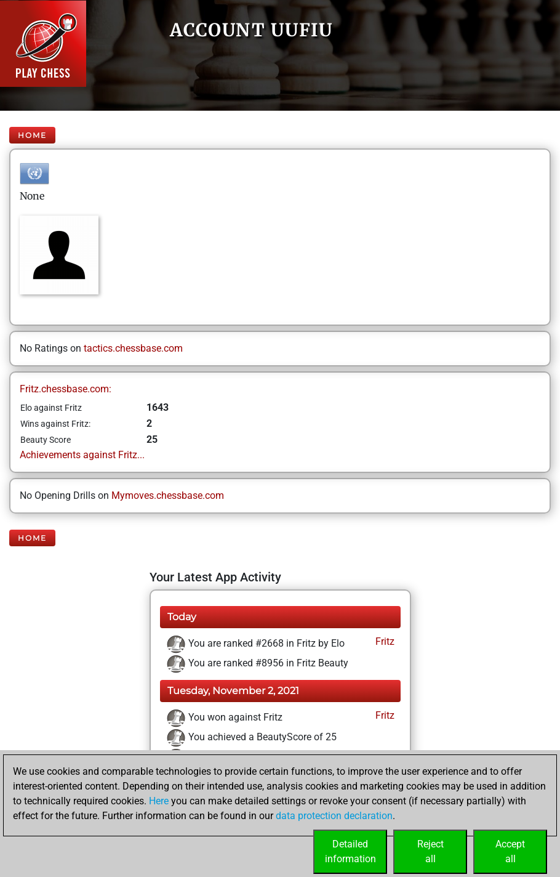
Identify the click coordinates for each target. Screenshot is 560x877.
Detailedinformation (350, 851)
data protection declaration (334, 816)
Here (159, 801)
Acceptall (510, 851)
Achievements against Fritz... (82, 455)
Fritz (383, 641)
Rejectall (430, 851)
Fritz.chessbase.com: (65, 389)
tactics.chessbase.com (133, 348)
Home (32, 135)
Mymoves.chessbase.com (167, 495)
